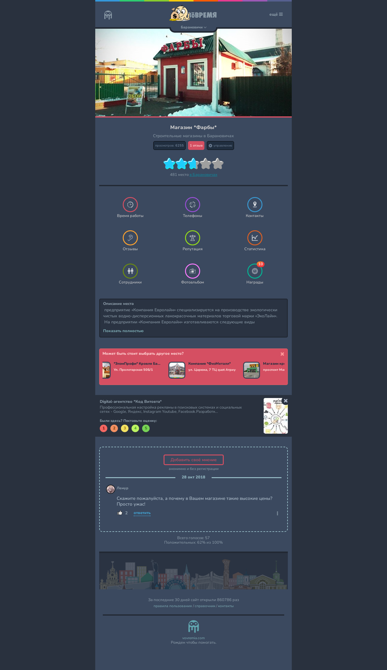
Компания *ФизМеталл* (210, 364)
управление (220, 145)
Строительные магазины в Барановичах (193, 136)
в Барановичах (203, 174)
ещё (276, 14)
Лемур (122, 488)
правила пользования (173, 606)
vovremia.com (193, 638)
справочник (205, 606)
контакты (226, 606)
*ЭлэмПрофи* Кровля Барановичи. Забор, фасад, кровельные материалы (138, 364)
